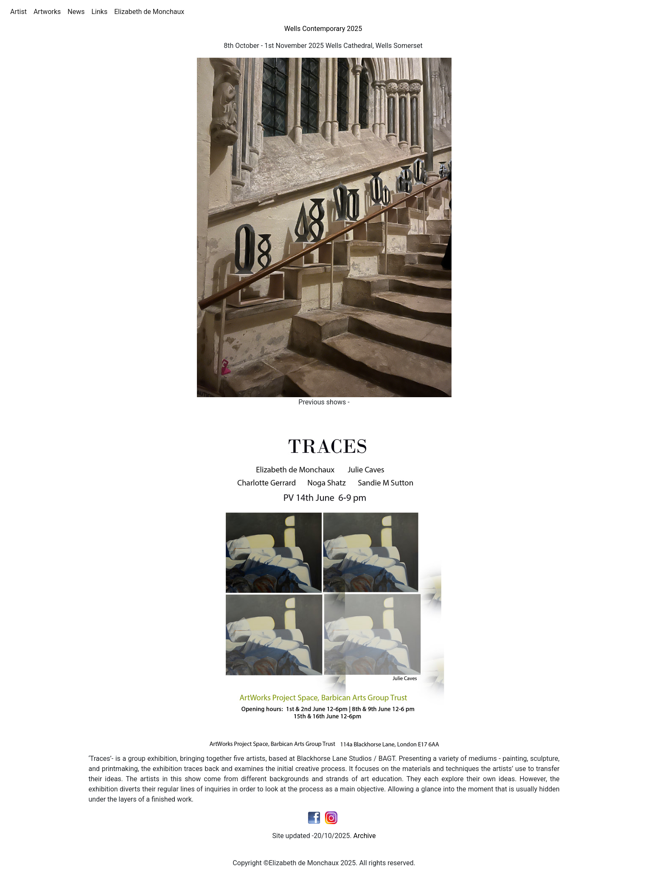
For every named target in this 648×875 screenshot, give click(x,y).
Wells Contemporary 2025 (324, 29)
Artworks (49, 11)
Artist (20, 11)
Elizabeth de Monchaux (151, 11)
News (77, 11)
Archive (364, 836)
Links (101, 11)
